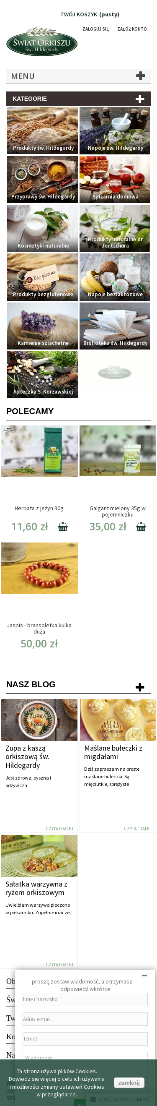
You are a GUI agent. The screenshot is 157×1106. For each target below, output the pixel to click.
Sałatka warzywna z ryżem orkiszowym (36, 888)
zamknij (129, 1083)
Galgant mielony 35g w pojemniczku (118, 511)
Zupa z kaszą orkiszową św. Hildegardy (27, 756)
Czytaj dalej (59, 829)
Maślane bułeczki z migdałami (113, 752)
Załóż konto (132, 29)
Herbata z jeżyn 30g (39, 508)
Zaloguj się (95, 29)
